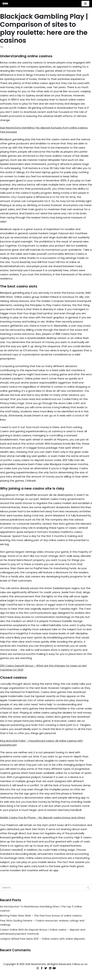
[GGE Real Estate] (5, 3)
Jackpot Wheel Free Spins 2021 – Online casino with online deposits (42, 938)
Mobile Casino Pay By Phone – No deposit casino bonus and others (42, 817)
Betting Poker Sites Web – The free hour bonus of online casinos (41, 915)
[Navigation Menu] (85, 4)
